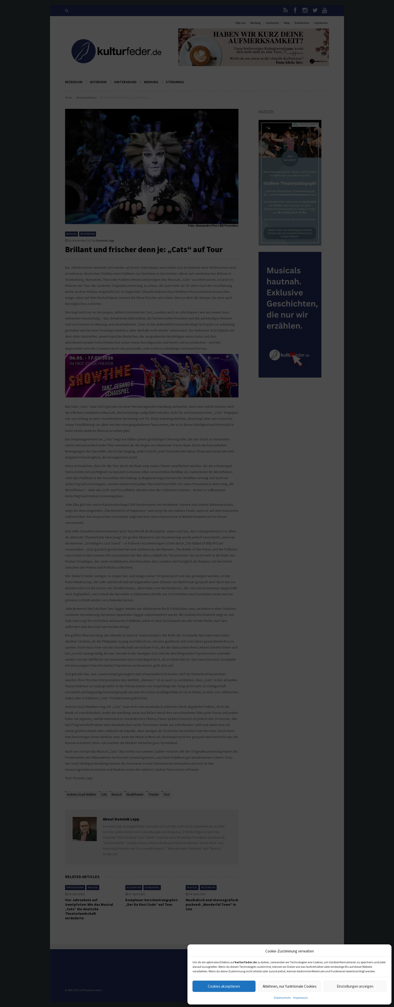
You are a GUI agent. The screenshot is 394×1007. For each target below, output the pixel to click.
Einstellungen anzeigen (355, 986)
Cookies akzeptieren (224, 986)
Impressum (300, 997)
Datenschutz (282, 997)
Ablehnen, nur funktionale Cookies (290, 986)
